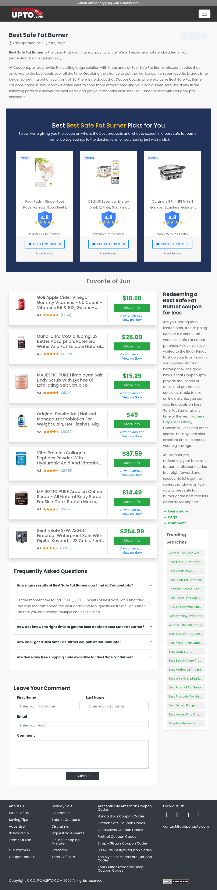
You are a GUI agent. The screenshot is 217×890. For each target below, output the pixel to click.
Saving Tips (18, 819)
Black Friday (181, 422)
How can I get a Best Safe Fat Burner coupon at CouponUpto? (69, 642)
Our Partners (19, 850)
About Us (16, 806)
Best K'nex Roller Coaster (187, 643)
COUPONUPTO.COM (46, 880)
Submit (83, 775)
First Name (26, 697)
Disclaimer (61, 826)
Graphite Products (182, 723)
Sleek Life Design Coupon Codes (125, 850)
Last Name (95, 697)
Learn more (178, 511)
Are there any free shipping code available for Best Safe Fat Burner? (75, 657)
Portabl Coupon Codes (117, 836)
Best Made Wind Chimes (187, 714)
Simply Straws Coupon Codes (123, 843)
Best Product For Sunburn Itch (190, 687)
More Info (132, 307)
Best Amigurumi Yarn (184, 562)
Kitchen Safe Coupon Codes (121, 823)
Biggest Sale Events (68, 833)
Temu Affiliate (63, 856)
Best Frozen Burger (182, 705)
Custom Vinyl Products (185, 616)
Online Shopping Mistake (66, 842)
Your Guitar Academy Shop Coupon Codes (120, 869)
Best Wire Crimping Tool (186, 678)
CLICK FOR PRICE (45, 244)
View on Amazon (132, 315)
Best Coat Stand (181, 652)
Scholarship (19, 833)
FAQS (172, 517)
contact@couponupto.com (186, 826)
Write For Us (19, 812)
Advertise (17, 826)
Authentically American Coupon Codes (125, 808)
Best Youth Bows (181, 571)
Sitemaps (60, 850)
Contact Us (61, 812)
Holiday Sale (62, 806)
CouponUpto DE (22, 856)
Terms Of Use (20, 840)
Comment (26, 735)
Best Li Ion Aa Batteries (185, 580)
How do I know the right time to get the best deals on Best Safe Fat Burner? (80, 626)
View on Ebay (132, 320)
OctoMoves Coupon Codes (120, 829)
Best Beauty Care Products (188, 660)
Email (22, 716)
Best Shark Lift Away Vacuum (190, 598)
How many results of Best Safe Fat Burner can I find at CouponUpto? (75, 585)
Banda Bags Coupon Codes (121, 816)
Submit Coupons (66, 819)
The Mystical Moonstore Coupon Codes (125, 858)
